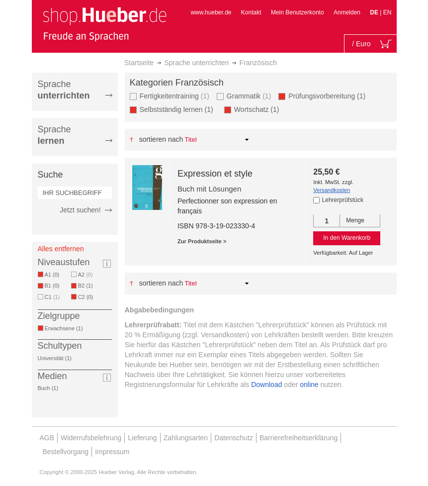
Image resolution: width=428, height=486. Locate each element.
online (309, 385)
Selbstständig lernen (178, 109)
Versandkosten (331, 190)
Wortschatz (258, 109)
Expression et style (215, 174)
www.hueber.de (210, 12)
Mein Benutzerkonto (297, 12)
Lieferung (142, 438)
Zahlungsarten (186, 438)
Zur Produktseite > (202, 241)
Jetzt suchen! (80, 210)
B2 (87, 286)
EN (387, 12)
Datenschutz (233, 438)
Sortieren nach (161, 139)
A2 (85, 275)
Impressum (112, 452)
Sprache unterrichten (196, 63)
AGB (47, 438)
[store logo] (104, 24)
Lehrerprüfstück (342, 200)
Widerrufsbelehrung (91, 438)
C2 (87, 297)
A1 (54, 275)
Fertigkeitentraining (174, 96)
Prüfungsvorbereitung (328, 96)
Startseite (139, 63)
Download (266, 385)
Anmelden (347, 12)
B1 (54, 286)
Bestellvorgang (66, 452)
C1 (52, 297)
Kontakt (251, 12)
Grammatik (249, 96)
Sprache (64, 89)
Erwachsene (65, 328)
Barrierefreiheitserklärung (298, 438)
